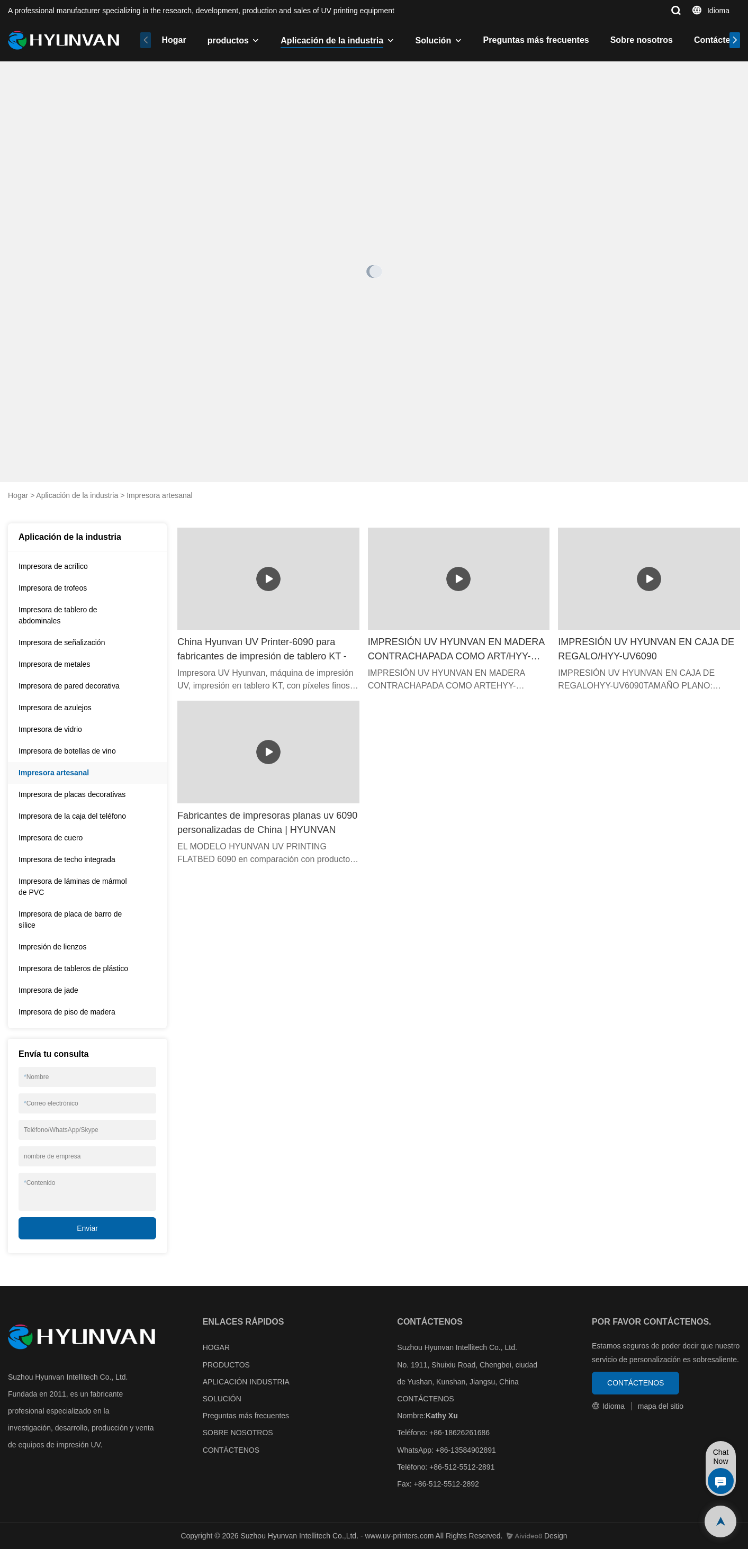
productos (228, 40)
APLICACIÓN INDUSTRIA (246, 1382)
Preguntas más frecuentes (536, 39)
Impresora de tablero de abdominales (58, 615)
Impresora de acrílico (53, 566)
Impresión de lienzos (52, 947)
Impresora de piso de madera (67, 1012)
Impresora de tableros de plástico (73, 968)
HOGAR (216, 1347)
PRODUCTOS (226, 1365)
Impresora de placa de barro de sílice (70, 919)
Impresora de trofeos (53, 588)
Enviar (87, 1228)
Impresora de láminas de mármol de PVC (73, 886)
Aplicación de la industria (332, 40)
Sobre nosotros (641, 39)
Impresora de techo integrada (67, 859)
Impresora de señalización (62, 642)
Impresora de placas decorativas (72, 794)
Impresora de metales (54, 664)
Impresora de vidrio (50, 729)
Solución (434, 40)
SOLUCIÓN (222, 1398)
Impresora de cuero (51, 838)
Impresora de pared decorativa (69, 686)
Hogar (173, 39)
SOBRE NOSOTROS (238, 1432)
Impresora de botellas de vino (67, 751)
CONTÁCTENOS (231, 1450)
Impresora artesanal (160, 495)
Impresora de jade (48, 990)
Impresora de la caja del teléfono (72, 816)
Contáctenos (719, 39)
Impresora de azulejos (55, 707)
